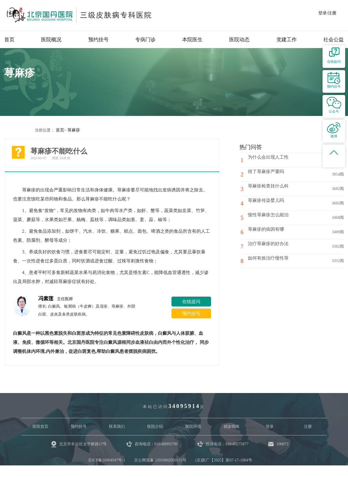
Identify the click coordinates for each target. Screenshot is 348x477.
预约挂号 (98, 39)
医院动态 (239, 39)
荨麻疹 (73, 130)
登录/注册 (327, 13)
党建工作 (286, 39)
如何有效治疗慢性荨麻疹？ (277, 260)
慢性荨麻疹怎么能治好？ (275, 217)
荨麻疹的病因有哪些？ (272, 231)
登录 (270, 426)
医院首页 (40, 426)
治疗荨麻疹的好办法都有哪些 (279, 246)
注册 (308, 426)
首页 (9, 39)
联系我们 (117, 426)
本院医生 (192, 39)
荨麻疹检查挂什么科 (270, 188)
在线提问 (191, 301)
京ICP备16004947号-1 (106, 460)
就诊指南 (231, 426)
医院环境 (193, 426)
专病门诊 (145, 39)
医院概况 (51, 39)
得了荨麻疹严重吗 (268, 174)
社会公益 (333, 39)
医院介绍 (155, 426)
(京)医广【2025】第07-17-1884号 (223, 460)
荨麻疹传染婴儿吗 (268, 202)
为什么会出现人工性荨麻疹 (277, 159)
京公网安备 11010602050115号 (160, 460)
